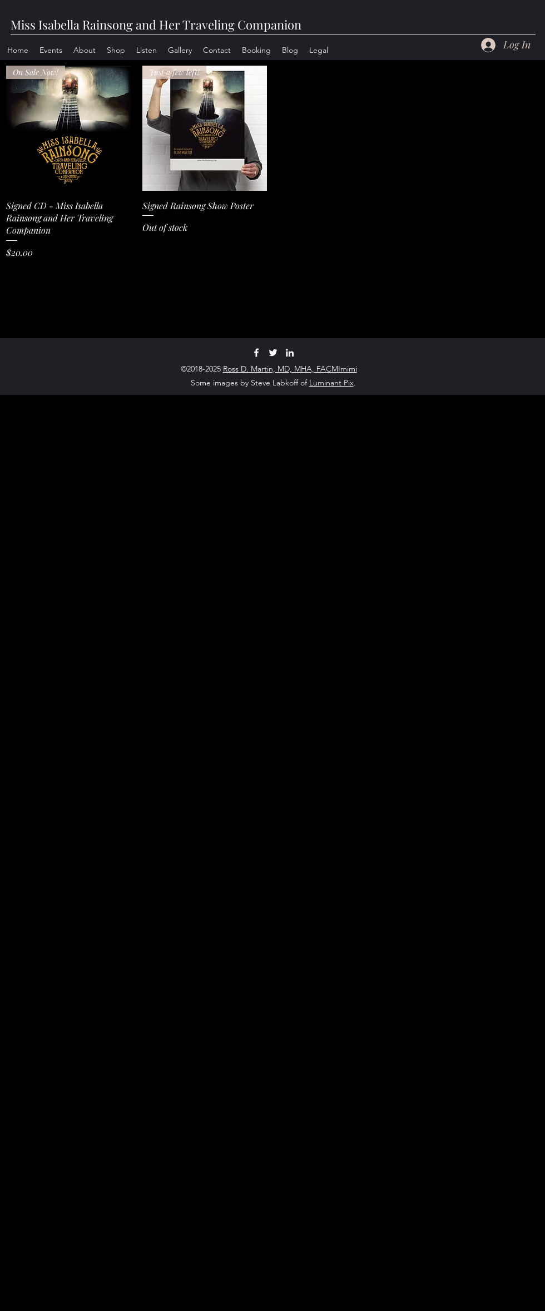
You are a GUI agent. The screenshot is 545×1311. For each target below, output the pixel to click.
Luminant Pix (331, 383)
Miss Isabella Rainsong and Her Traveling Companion (156, 24)
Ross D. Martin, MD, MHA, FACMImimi (290, 369)
